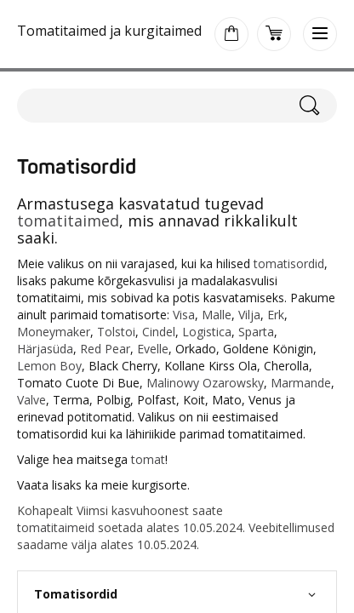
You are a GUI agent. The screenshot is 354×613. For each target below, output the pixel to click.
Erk (275, 314)
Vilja (249, 314)
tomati (35, 527)
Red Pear (105, 349)
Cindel (158, 332)
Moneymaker (53, 332)
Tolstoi (116, 332)
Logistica (206, 332)
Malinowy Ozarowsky (205, 383)
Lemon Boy (49, 366)
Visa (184, 314)
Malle (216, 314)
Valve (31, 400)
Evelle (152, 349)
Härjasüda (45, 349)
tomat (148, 459)
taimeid (74, 527)
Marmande (301, 383)
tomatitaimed (68, 220)
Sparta (256, 332)
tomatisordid (289, 263)
